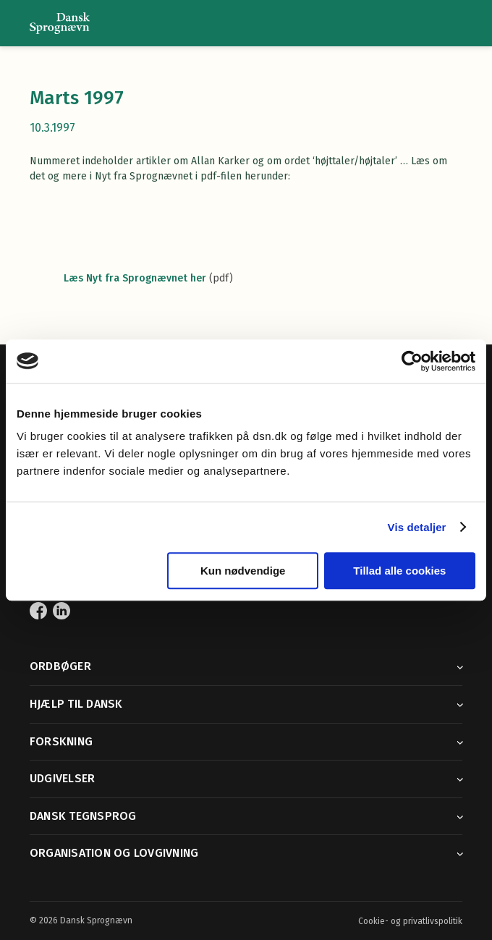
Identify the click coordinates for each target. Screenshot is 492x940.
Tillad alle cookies (399, 570)
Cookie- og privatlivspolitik (410, 921)
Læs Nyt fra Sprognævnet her (135, 278)
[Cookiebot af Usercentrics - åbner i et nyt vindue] (412, 361)
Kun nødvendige (243, 570)
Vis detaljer (417, 527)
